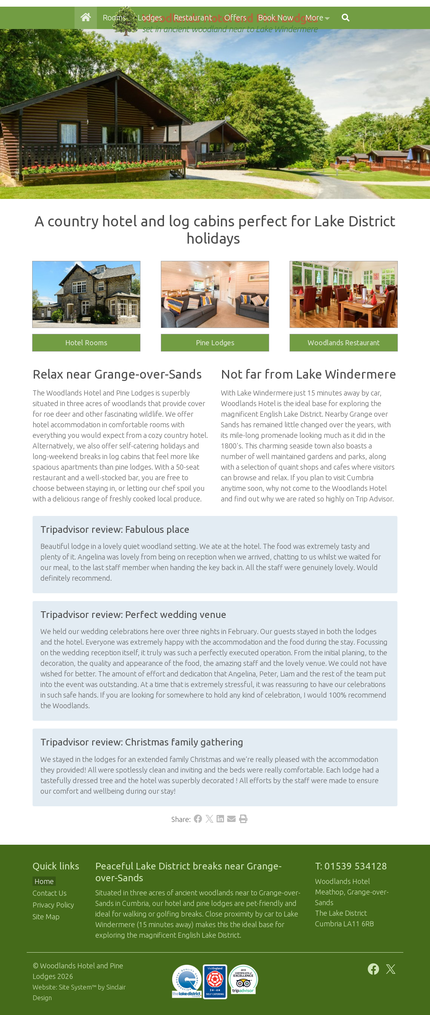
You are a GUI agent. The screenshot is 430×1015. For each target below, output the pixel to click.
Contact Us (50, 893)
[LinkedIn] (220, 819)
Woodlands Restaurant (344, 342)
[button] (345, 54)
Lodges (150, 53)
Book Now (275, 53)
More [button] (314, 53)
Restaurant (193, 53)
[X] (209, 819)
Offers (235, 53)
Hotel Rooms (86, 342)
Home (44, 881)
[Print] (243, 819)
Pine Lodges (215, 342)
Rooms (114, 53)
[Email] (231, 819)
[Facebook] (198, 819)
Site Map (46, 916)
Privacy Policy (53, 905)
